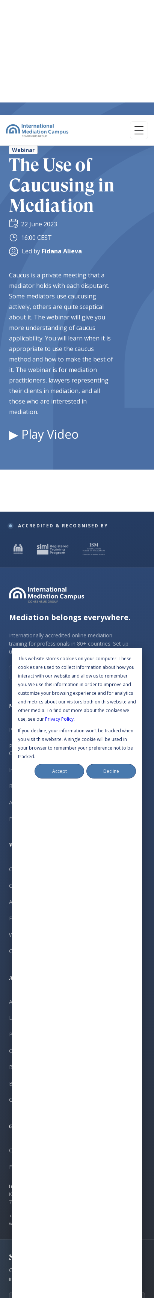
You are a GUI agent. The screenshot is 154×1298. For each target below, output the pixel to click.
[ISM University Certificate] (94, 148)
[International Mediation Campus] (37, 15)
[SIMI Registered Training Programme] (53, 148)
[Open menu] (139, 15)
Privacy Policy (59, 317)
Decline (111, 369)
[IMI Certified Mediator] (18, 148)
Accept (59, 369)
